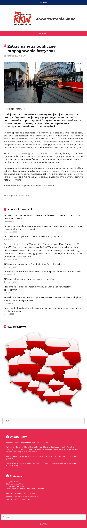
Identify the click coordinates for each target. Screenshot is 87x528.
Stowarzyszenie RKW (55, 19)
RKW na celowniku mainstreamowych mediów (29, 279)
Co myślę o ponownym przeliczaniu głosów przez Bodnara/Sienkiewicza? (42, 271)
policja (10, 195)
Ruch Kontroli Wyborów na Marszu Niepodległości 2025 (33, 236)
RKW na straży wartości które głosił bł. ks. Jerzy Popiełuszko (35, 264)
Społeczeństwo (21, 195)
